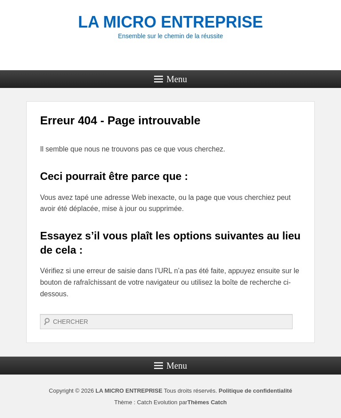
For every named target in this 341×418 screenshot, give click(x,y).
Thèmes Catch (207, 402)
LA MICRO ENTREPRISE (170, 22)
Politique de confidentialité (255, 390)
